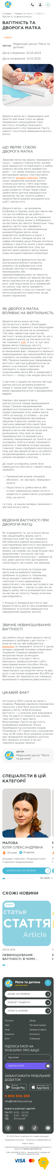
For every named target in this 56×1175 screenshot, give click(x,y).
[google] (16, 1087)
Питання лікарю (37, 1025)
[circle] (48, 4)
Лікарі (32, 1021)
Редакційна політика (14, 1140)
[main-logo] (22, 983)
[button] (3, 878)
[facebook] (8, 1128)
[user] (40, 4)
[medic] (26, 813)
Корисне (9, 1034)
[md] (21, 1128)
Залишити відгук (38, 1030)
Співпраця (34, 1039)
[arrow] (48, 983)
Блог (7, 1039)
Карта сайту (28, 1143)
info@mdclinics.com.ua (18, 1101)
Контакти (34, 1034)
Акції (7, 1030)
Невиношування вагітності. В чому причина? (18, 957)
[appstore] (40, 1087)
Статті (7, 38)
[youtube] (48, 1128)
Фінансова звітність (32, 1149)
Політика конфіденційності (38, 1140)
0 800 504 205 (17, 1096)
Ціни (7, 1025)
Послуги (9, 1021)
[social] (34, 1128)
